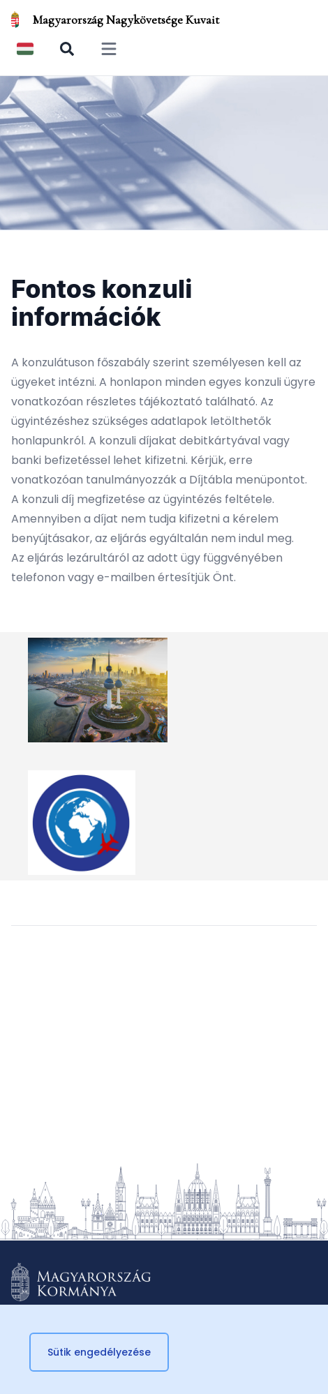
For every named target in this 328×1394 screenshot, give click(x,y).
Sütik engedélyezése (99, 1352)
